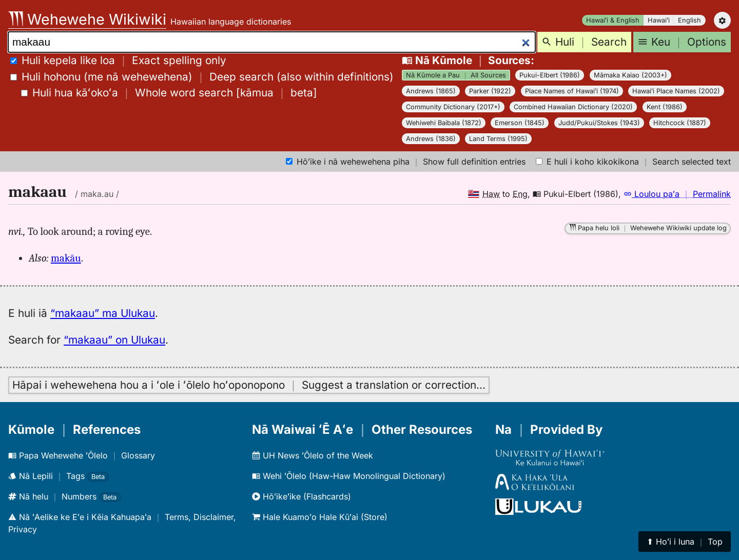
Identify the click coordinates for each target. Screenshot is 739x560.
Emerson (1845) (520, 122)
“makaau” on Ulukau (114, 339)
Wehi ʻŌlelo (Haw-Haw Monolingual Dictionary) (348, 476)
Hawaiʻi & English (612, 20)
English (689, 20)
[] (169, 92)
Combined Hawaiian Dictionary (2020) (573, 107)
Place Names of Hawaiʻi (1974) (572, 91)
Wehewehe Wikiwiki (87, 19)
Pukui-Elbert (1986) (549, 75)
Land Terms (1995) (498, 138)
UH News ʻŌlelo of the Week (312, 455)
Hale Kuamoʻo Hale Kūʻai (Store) (319, 517)
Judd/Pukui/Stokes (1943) (599, 122)
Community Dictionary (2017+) (453, 107)
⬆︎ (685, 541)
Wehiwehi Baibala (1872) (443, 122)
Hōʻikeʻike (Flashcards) (301, 496)
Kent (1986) (665, 107)
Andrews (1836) (431, 138)
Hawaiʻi (659, 20)
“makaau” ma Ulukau (102, 313)
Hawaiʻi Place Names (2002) (676, 91)
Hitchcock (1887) (679, 122)
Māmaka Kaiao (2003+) (630, 75)
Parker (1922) (490, 91)
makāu (66, 258)
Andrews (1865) (431, 91)
